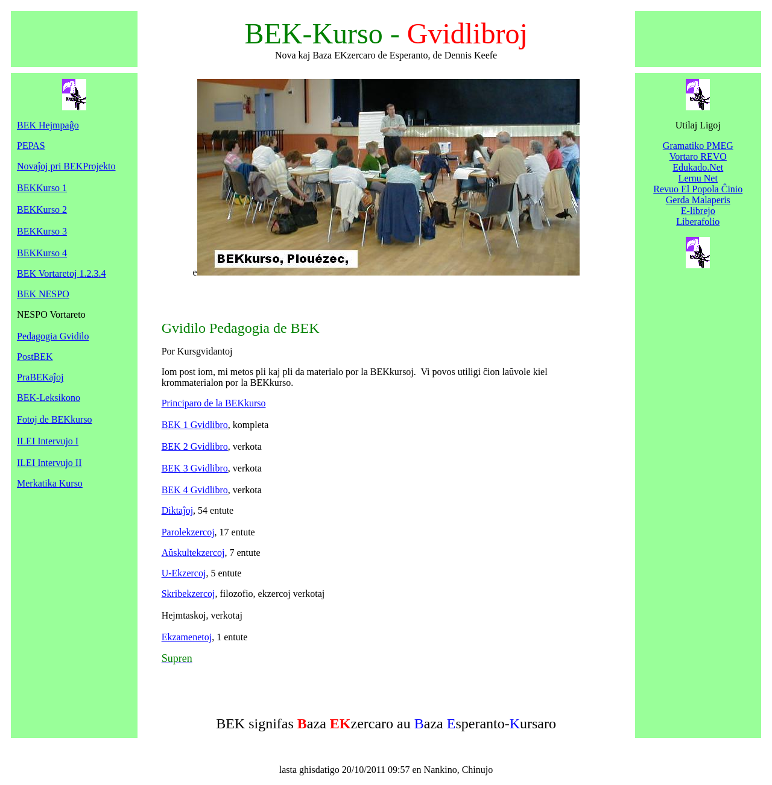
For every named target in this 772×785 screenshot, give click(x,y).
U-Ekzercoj (184, 573)
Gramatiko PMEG (698, 145)
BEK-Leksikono (48, 397)
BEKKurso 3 (42, 231)
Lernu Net (698, 178)
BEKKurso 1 (42, 188)
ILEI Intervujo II (49, 463)
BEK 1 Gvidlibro (195, 425)
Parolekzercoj (188, 532)
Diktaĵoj (177, 510)
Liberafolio (698, 221)
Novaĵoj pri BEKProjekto (66, 166)
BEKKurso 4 (42, 253)
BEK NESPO (43, 294)
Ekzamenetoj (187, 637)
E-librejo (698, 211)
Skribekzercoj (188, 593)
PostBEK (35, 357)
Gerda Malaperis (698, 200)
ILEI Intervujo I (47, 441)
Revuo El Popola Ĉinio (697, 189)
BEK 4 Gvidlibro (195, 490)
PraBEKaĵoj (40, 377)
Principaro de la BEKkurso (214, 403)
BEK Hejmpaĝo (48, 125)
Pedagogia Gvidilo (53, 336)
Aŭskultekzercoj (193, 552)
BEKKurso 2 (42, 209)
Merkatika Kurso (50, 483)
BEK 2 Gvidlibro (195, 446)
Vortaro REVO (698, 156)
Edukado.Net (697, 167)
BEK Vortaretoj (61, 273)
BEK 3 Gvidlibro (195, 468)
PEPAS (31, 145)
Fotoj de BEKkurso (54, 419)
